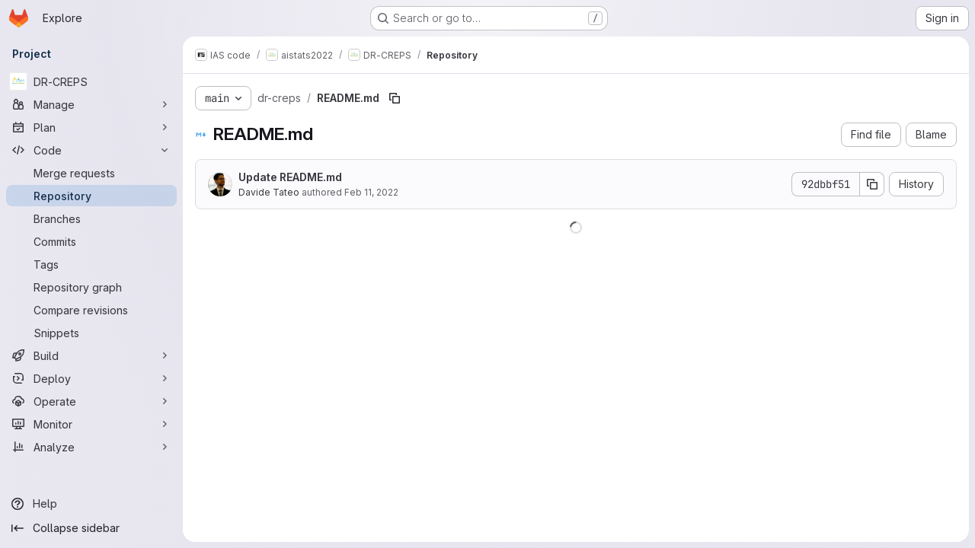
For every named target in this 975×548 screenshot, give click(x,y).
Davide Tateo (268, 192)
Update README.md (290, 176)
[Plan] (91, 127)
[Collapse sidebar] (91, 528)
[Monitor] (91, 424)
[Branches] (91, 218)
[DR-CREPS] (91, 81)
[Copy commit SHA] (872, 184)
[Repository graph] (91, 287)
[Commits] (91, 241)
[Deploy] (91, 378)
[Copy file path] (394, 98)
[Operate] (91, 401)
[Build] (91, 355)
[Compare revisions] (91, 309)
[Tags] (91, 264)
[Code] (91, 150)
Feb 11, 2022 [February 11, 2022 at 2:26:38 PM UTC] (371, 192)
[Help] (91, 504)
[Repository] (91, 195)
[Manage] (91, 104)
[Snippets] (91, 332)
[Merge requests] (91, 172)
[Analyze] (91, 446)
